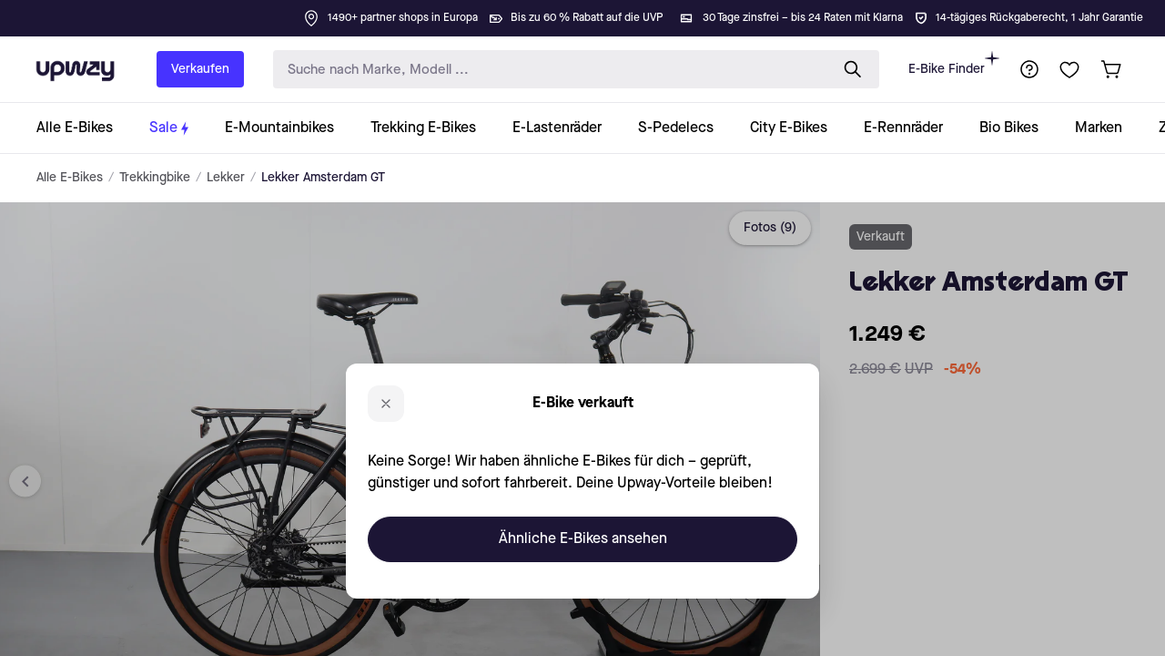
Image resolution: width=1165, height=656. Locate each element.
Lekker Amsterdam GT (323, 177)
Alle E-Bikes (69, 177)
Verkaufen (200, 69)
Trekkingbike (154, 177)
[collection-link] (83, 128)
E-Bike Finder (953, 63)
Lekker (226, 177)
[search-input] (547, 69)
